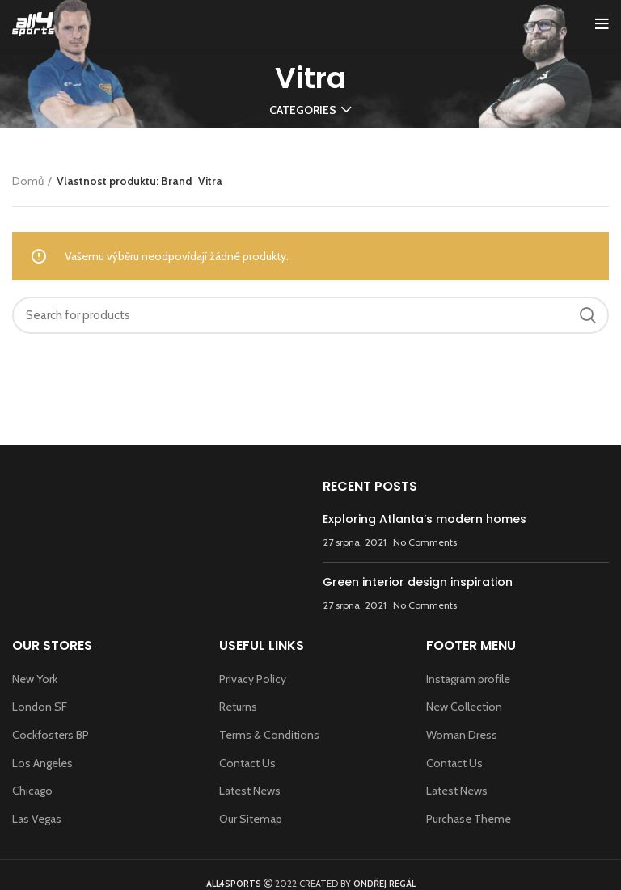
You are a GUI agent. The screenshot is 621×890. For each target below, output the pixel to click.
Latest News (250, 790)
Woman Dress (461, 735)
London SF (39, 706)
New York (34, 679)
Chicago (32, 790)
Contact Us (247, 763)
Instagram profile (468, 679)
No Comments (425, 542)
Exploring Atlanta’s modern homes (424, 519)
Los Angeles (42, 763)
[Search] (310, 315)
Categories (302, 110)
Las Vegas (36, 819)
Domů (28, 181)
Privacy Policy (252, 679)
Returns (238, 706)
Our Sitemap (250, 819)
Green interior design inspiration (418, 582)
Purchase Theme (468, 819)
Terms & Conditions (269, 735)
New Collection (464, 706)
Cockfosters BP (50, 735)
